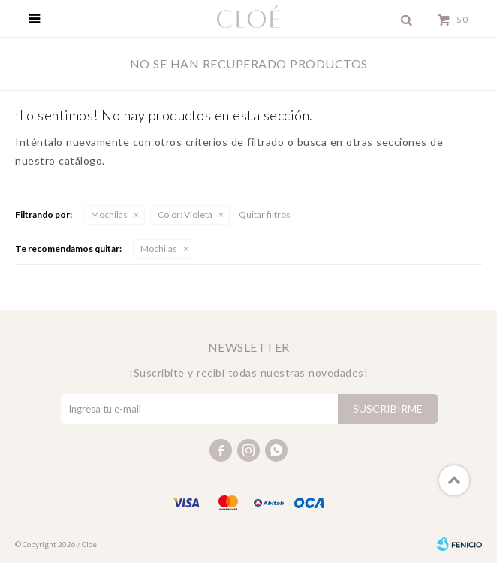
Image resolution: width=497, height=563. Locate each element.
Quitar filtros (265, 214)
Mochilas (109, 214)
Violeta (185, 214)
